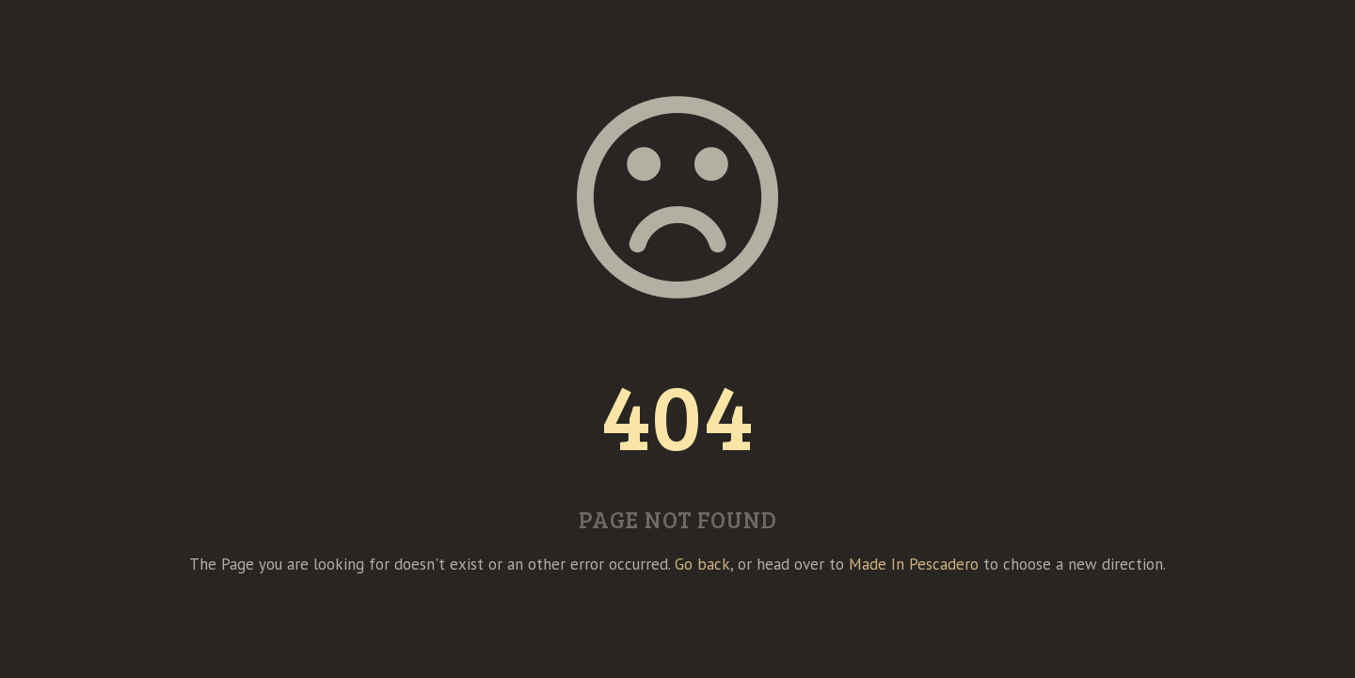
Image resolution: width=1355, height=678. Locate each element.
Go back (702, 564)
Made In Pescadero (914, 564)
